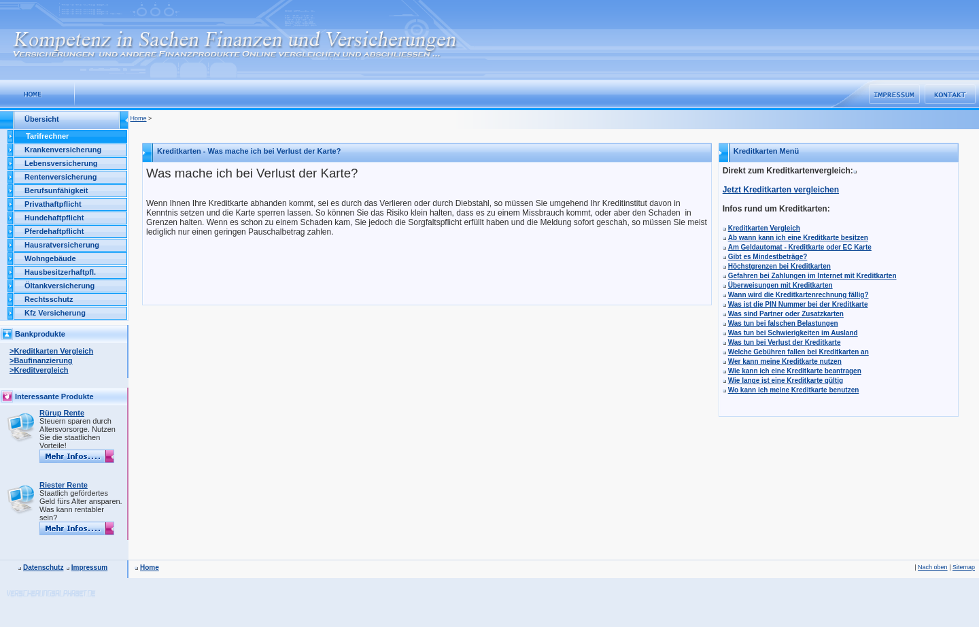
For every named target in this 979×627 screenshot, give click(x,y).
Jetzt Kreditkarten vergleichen (781, 189)
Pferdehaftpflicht (54, 231)
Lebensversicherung (61, 163)
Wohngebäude (50, 258)
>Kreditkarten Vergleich (51, 351)
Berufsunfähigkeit (56, 190)
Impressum (89, 567)
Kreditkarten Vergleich (764, 228)
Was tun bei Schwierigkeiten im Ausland (793, 333)
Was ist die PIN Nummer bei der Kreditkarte (798, 304)
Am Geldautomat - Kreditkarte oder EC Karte (800, 247)
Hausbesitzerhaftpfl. (60, 272)
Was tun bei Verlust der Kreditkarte (784, 342)
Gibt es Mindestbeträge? (768, 256)
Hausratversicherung (61, 245)
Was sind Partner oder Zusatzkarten (786, 314)
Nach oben (933, 567)
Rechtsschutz (48, 299)
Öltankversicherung (59, 286)
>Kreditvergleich (39, 370)
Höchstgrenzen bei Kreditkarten (779, 266)
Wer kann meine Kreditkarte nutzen (785, 361)
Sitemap (963, 567)
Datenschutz (43, 567)
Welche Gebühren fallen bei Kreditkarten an (798, 352)
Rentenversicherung (60, 177)
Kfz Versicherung (55, 313)
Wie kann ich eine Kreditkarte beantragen (794, 371)
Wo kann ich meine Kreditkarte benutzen (793, 390)
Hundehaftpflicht (54, 218)
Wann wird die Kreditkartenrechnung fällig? (798, 295)
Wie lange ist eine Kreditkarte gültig (785, 380)
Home (139, 118)
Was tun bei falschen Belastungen (783, 323)
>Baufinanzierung (41, 360)
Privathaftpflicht (53, 204)
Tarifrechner (47, 136)
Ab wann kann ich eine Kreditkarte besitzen (798, 237)
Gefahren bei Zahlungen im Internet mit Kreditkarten (812, 275)
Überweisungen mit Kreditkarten (780, 285)
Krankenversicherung (62, 150)
